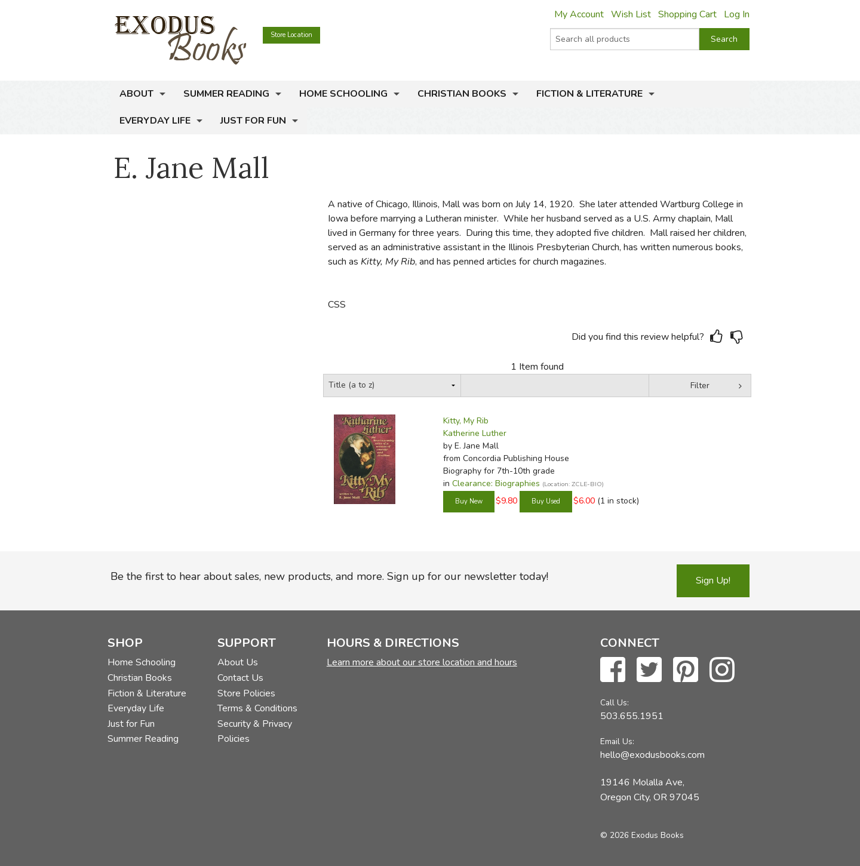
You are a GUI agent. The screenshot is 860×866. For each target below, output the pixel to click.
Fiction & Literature (589, 93)
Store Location (291, 34)
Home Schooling (343, 93)
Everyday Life (155, 120)
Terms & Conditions (257, 708)
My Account (579, 14)
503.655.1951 (632, 716)
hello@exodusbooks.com (652, 754)
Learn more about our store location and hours (422, 662)
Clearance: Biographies (496, 483)
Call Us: (614, 702)
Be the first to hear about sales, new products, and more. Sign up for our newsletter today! (329, 576)
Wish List (631, 14)
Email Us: (617, 741)
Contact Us (240, 677)
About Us (237, 662)
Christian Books (461, 93)
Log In (737, 14)
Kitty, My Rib (466, 420)
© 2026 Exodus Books (642, 835)
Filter (700, 385)
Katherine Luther (474, 433)
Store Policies (246, 693)
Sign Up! (713, 580)
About (136, 93)
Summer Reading (226, 93)
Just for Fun (253, 120)
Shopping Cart (687, 14)
